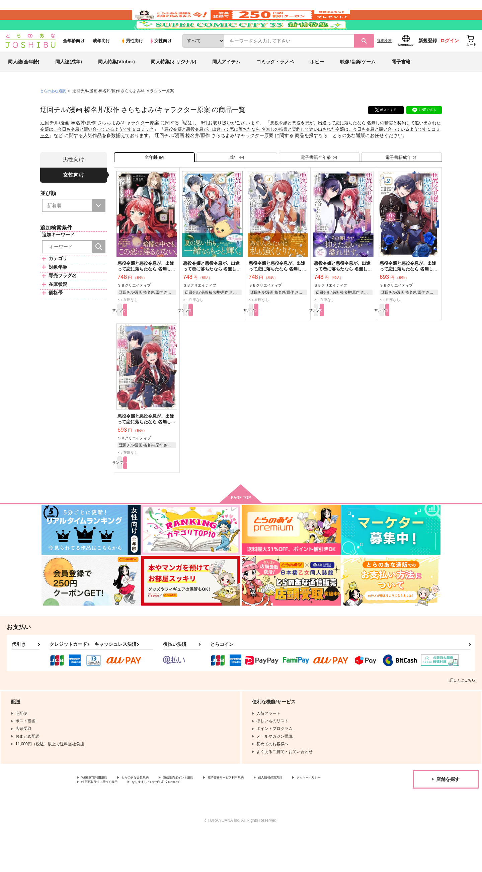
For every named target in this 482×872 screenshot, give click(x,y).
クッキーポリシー (97, 820)
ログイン (449, 60)
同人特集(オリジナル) (173, 81)
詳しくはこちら (462, 716)
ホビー (317, 81)
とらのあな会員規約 (148, 815)
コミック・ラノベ (275, 81)
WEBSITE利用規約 (98, 815)
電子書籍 (401, 81)
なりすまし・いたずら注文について (222, 820)
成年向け (101, 60)
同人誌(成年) (68, 81)
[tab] (236, 185)
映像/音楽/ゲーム (358, 81)
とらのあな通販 (54, 111)
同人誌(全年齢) (23, 81)
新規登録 (427, 60)
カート (162, 342)
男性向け (132, 60)
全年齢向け (74, 60)
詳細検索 (384, 61)
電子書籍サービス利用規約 (259, 815)
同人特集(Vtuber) (116, 81)
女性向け (160, 60)
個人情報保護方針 (314, 815)
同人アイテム (226, 81)
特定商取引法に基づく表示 (152, 820)
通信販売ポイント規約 (200, 815)
